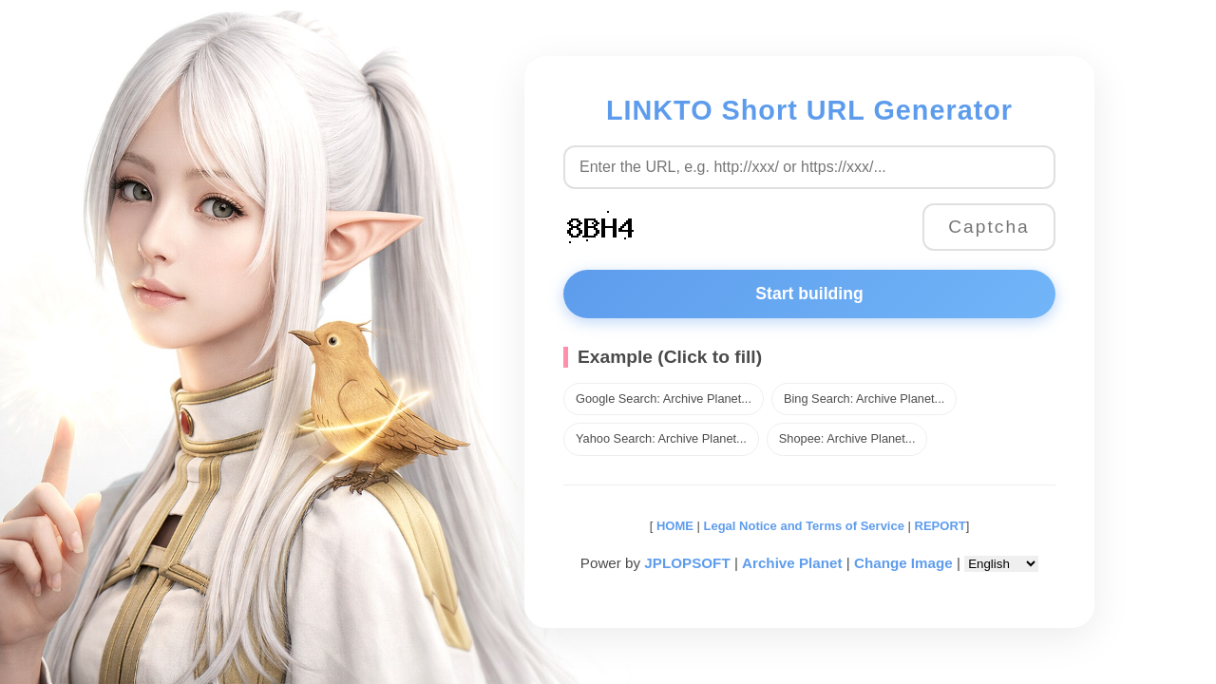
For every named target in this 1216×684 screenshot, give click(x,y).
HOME (673, 526)
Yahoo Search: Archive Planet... (661, 438)
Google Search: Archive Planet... (663, 398)
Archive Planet (792, 563)
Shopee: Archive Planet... (847, 438)
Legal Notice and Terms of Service (804, 526)
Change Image (903, 563)
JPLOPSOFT (687, 563)
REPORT (940, 526)
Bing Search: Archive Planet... (864, 398)
